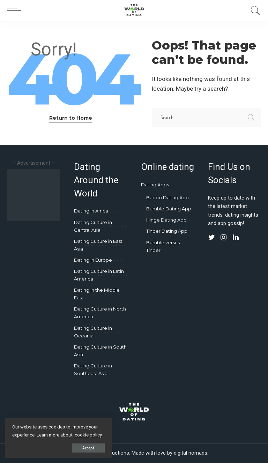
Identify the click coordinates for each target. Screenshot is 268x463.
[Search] (253, 10)
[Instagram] (223, 237)
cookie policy (88, 435)
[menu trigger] (15, 10)
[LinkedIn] (235, 237)
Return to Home (70, 118)
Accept (86, 447)
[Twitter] (211, 237)
